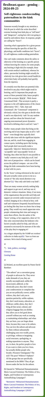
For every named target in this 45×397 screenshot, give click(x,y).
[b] (23, 236)
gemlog (33, 4)
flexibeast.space (14, 4)
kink (9, 248)
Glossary (7, 252)
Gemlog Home (9, 255)
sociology (22, 248)
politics (15, 248)
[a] (12, 182)
